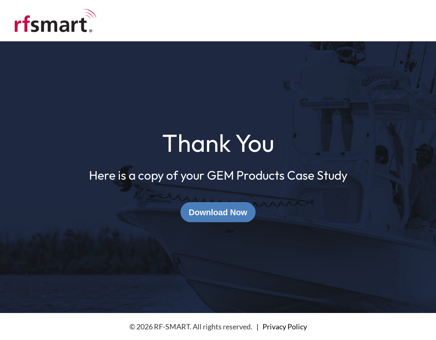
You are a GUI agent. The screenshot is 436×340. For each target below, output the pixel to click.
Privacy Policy (284, 326)
